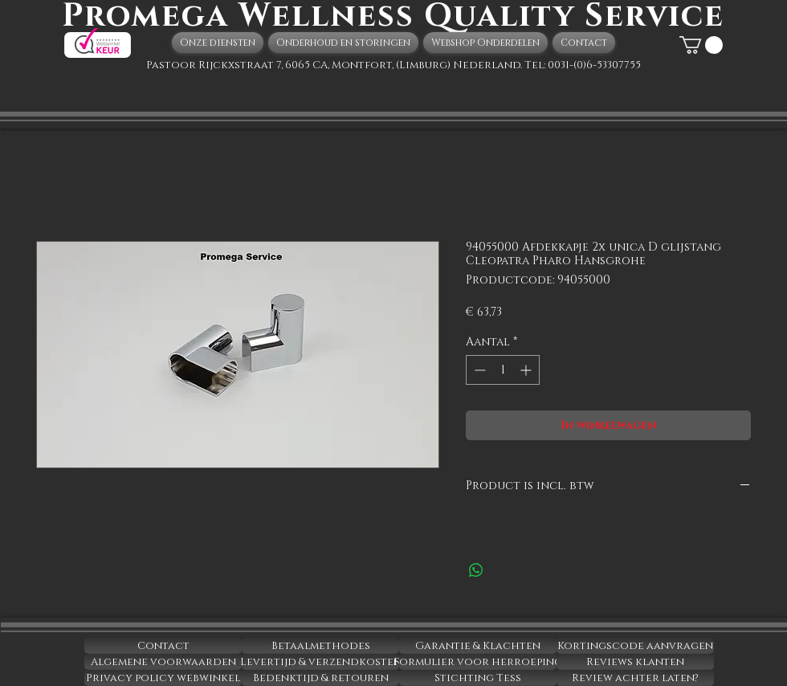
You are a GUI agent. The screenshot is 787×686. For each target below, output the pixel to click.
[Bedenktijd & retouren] (320, 678)
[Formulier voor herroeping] (478, 662)
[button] (701, 45)
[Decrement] (478, 370)
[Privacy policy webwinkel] (163, 678)
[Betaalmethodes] (320, 646)
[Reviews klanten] (635, 662)
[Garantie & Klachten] (478, 646)
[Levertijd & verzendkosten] (320, 662)
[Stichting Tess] (478, 678)
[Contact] (163, 646)
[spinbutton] (502, 370)
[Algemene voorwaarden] (163, 662)
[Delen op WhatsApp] (476, 570)
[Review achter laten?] (635, 678)
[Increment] (527, 370)
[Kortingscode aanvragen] (635, 646)
